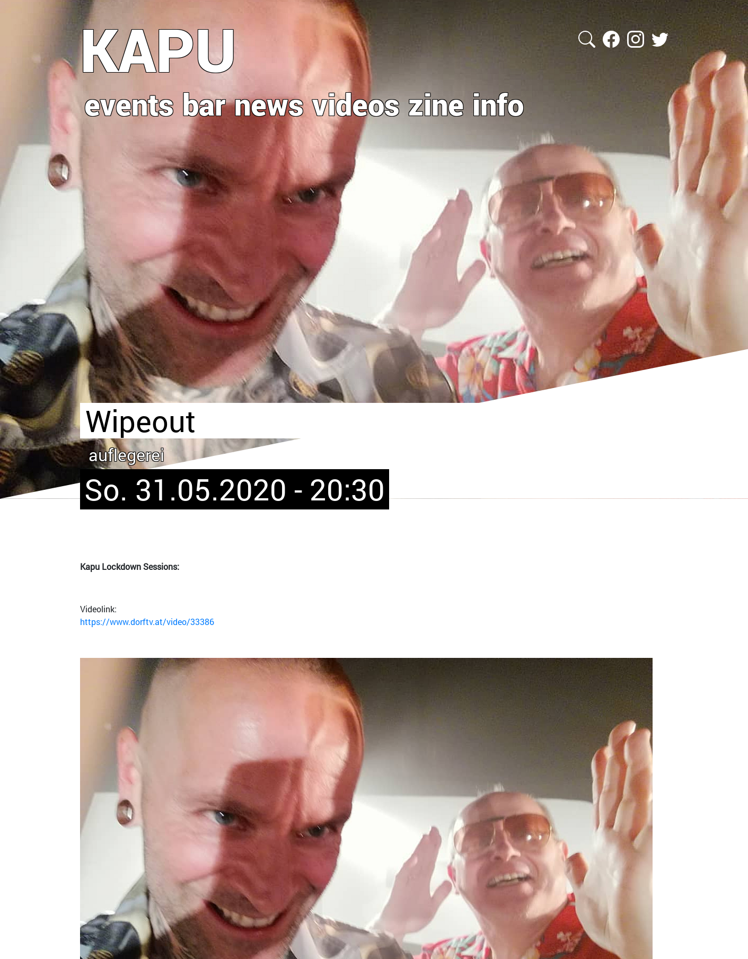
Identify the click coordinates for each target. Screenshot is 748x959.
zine (436, 104)
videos (356, 104)
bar (204, 104)
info (498, 104)
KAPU (158, 49)
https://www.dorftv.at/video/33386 (147, 621)
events (129, 104)
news (269, 104)
